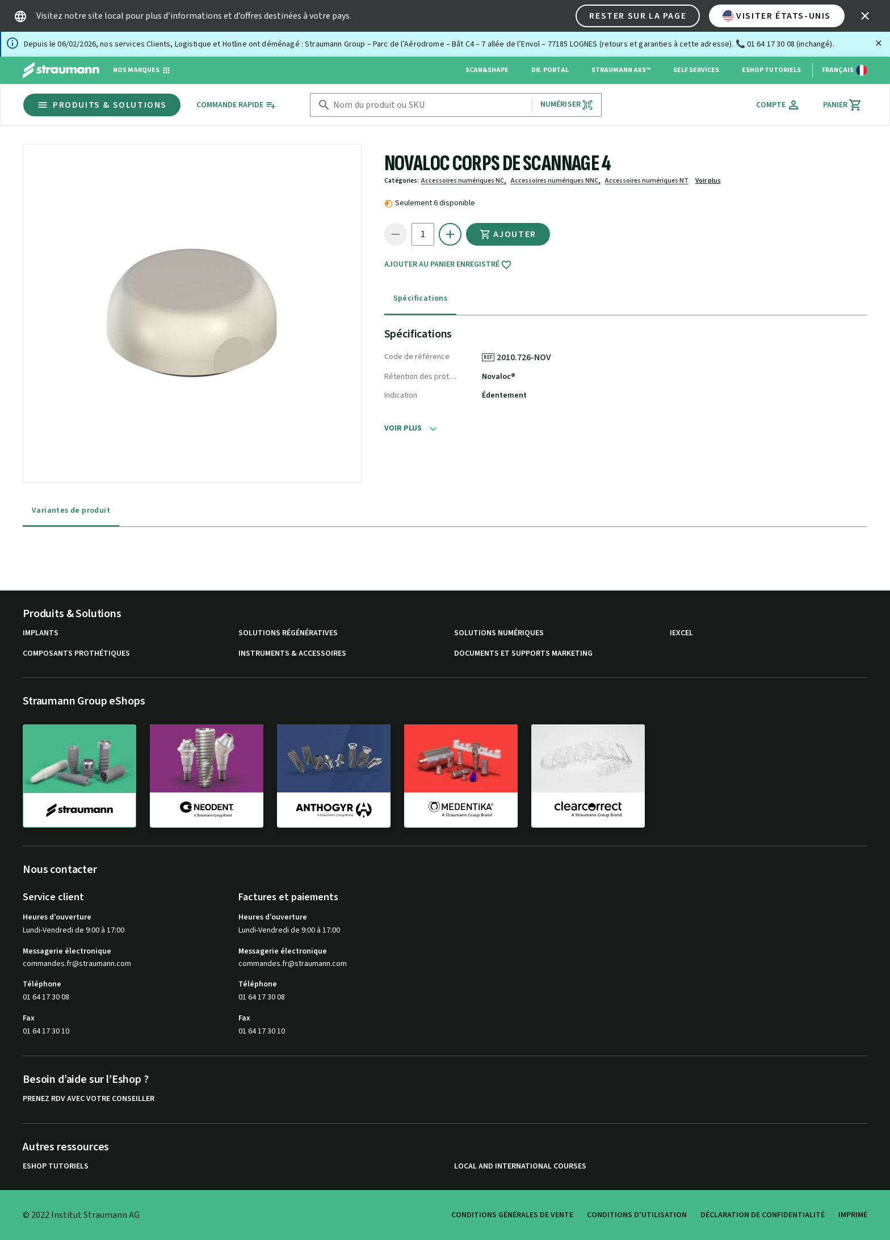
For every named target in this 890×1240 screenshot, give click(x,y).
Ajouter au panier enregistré (448, 265)
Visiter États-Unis (777, 16)
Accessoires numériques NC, (463, 180)
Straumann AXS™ (620, 70)
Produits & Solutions (102, 105)
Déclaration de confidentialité (762, 1215)
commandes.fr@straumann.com (77, 964)
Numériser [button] (566, 105)
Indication (400, 395)
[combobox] (430, 105)
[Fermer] (879, 43)
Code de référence (417, 356)
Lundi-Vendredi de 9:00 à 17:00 (73, 930)
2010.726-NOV (528, 357)
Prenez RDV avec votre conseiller (88, 1099)
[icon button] (865, 16)
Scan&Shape (487, 70)
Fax (29, 1018)
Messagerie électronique (67, 951)
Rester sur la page (637, 16)
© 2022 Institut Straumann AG (81, 1215)
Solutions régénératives (288, 633)
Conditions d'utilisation (637, 1215)
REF (488, 357)
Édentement (504, 395)
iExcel (681, 633)
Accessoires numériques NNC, (556, 180)
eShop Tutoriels (771, 70)
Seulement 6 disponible (435, 203)
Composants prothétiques (76, 653)
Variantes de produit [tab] (71, 510)
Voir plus (708, 180)
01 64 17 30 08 (46, 997)
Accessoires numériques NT (647, 180)
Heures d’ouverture (57, 917)
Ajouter (508, 234)
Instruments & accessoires (292, 653)
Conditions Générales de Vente (512, 1215)
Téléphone (42, 984)
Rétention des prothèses (421, 376)
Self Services (696, 70)
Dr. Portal (550, 70)
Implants (40, 633)
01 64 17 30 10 (46, 1031)
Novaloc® (498, 376)
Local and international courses (520, 1166)
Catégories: (401, 180)
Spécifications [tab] (420, 298)
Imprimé (852, 1215)
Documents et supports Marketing (523, 653)
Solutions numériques (499, 633)
